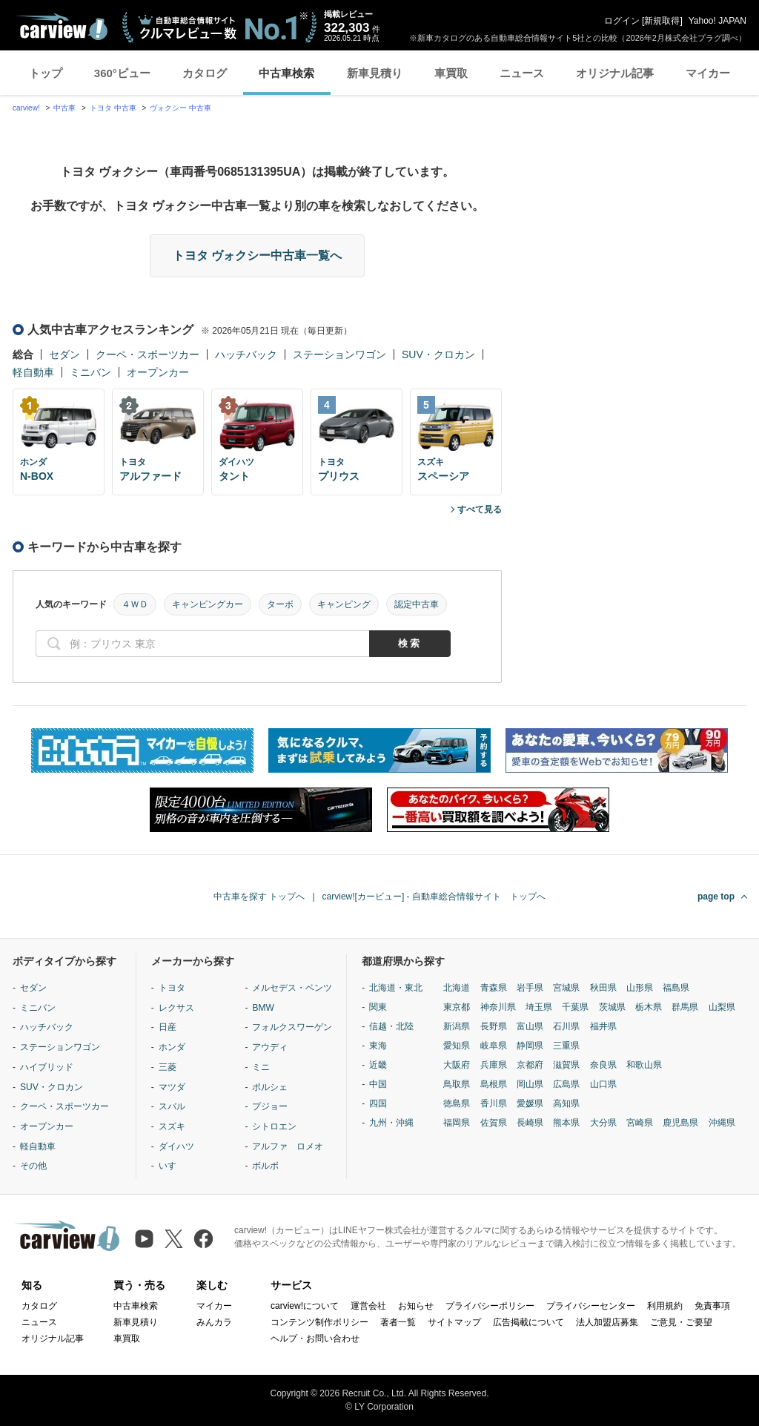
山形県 (639, 988)
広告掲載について (528, 1322)
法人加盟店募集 (607, 1322)
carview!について (305, 1306)
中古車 (64, 108)
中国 (378, 1084)
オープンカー (158, 372)
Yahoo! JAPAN (717, 21)
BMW (263, 1008)
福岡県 (456, 1123)
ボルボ (265, 1166)
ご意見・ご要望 (681, 1322)
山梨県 (722, 1007)
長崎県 (530, 1123)
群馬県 (685, 1007)
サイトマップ (454, 1322)
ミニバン (90, 372)
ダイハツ (176, 1146)
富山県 (530, 1026)
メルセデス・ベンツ (292, 988)
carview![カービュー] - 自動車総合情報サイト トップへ (434, 896)
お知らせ (416, 1306)
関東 (378, 1007)
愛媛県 (530, 1103)
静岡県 (530, 1045)
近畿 (378, 1065)
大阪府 (456, 1065)
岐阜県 (493, 1045)
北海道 (456, 988)
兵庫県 (493, 1065)
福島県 (676, 988)
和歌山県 (644, 1065)
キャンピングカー (207, 604)
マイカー (708, 73)
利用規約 (665, 1306)
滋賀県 (566, 1065)
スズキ (172, 1126)
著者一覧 (398, 1322)
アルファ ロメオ (287, 1146)
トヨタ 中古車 (113, 108)
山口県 (603, 1084)
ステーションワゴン (339, 354)
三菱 (167, 1067)
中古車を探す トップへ (259, 896)
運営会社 (368, 1306)
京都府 (530, 1065)
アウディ (270, 1047)
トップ (45, 73)
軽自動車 (33, 372)
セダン (64, 354)
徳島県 (456, 1103)
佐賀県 (493, 1123)
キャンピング (344, 604)
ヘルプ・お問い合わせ (315, 1338)
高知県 (566, 1103)
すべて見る (479, 509)
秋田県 (603, 988)
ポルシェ (270, 1087)
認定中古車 (416, 604)
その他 (33, 1166)
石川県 (566, 1026)
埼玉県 (539, 1007)
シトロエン (274, 1126)
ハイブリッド (46, 1067)
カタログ (204, 73)
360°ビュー (122, 73)
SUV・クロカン (438, 354)
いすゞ (172, 1166)
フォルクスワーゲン (292, 1027)
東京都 (456, 1007)
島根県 (493, 1084)
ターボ (280, 604)
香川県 (493, 1103)
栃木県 (648, 1007)
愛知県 (456, 1045)
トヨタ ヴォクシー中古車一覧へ (257, 255)
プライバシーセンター (590, 1306)
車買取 (451, 73)
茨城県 (612, 1007)
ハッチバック (246, 354)
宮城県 (566, 988)
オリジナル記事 (615, 73)
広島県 (566, 1084)
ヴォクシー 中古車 (180, 108)
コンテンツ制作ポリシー (319, 1322)
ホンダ (172, 1047)
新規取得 (662, 21)
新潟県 (456, 1026)
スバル (172, 1106)
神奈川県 (498, 1007)
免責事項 (712, 1306)
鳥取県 (456, 1084)
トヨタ (172, 988)
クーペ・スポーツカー (147, 354)
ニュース (522, 73)
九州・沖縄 (391, 1123)
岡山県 (530, 1084)
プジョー (270, 1106)
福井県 (603, 1026)
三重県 (566, 1045)
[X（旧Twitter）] (174, 1239)
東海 (378, 1045)
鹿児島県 (680, 1123)
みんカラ (214, 1322)
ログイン (622, 21)
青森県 (493, 988)
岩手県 (530, 988)
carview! (26, 108)
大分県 (603, 1123)
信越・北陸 (391, 1026)
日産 (167, 1027)
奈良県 (603, 1065)
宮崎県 (639, 1123)
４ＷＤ (135, 604)
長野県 (493, 1026)
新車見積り (374, 73)
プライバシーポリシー (489, 1306)
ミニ (261, 1067)
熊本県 (566, 1123)
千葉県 (575, 1007)
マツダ (172, 1087)
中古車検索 (286, 73)
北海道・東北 (395, 988)
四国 (378, 1103)
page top (716, 896)
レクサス (176, 1008)
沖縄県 (722, 1123)
